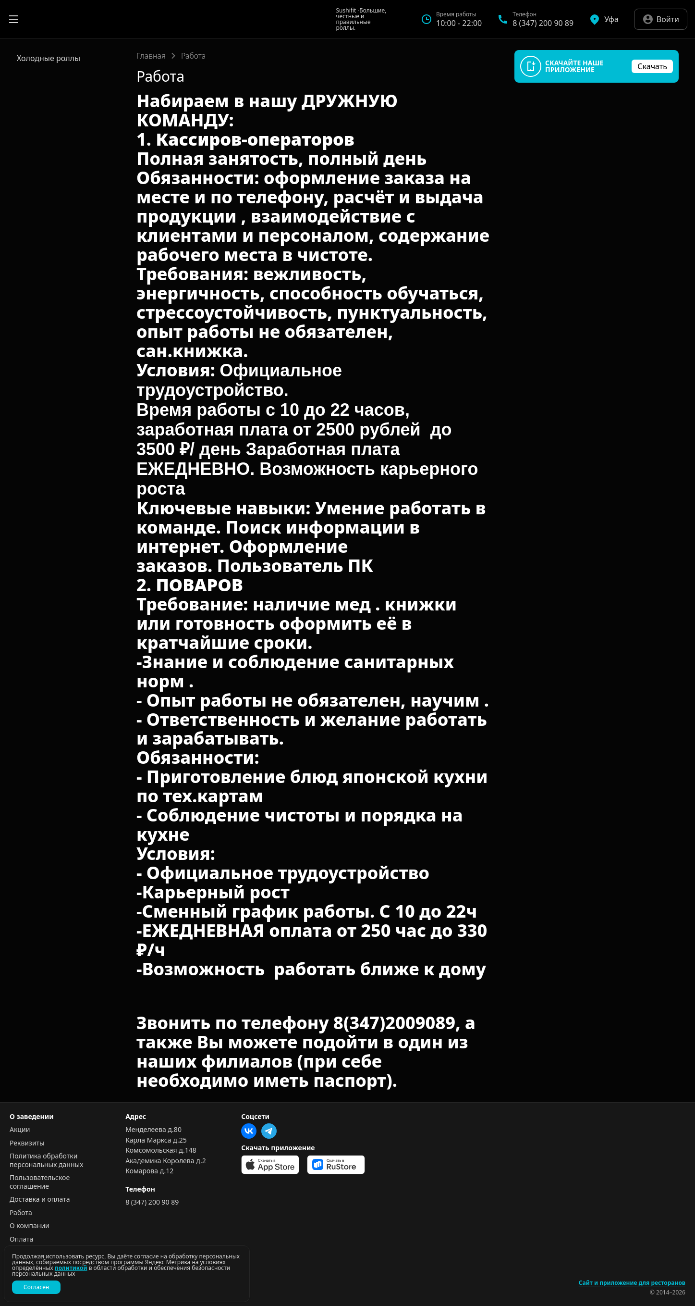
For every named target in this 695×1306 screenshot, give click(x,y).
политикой (71, 1268)
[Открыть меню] (13, 19)
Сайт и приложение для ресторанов (632, 1283)
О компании (29, 1225)
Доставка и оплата (40, 1199)
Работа (21, 1212)
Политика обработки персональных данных (46, 1160)
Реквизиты (27, 1143)
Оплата (21, 1239)
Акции (20, 1129)
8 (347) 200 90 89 (152, 1202)
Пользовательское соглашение (40, 1181)
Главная (151, 56)
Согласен (36, 1287)
